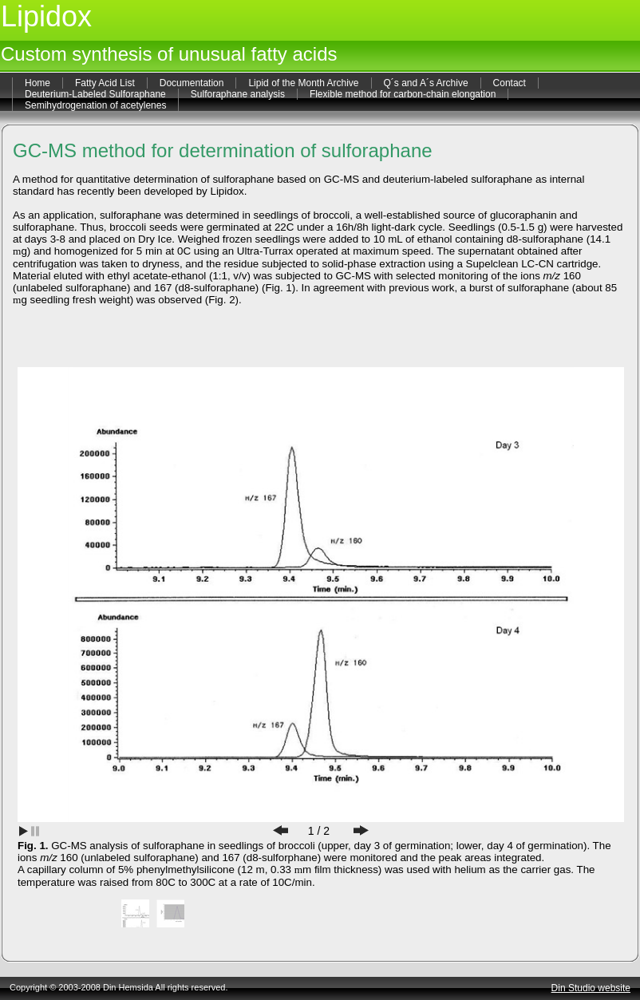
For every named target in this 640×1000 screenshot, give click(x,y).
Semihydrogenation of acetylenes (95, 105)
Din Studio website (590, 988)
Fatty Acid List (105, 83)
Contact (509, 83)
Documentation (192, 83)
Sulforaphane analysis (238, 94)
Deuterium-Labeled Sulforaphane (95, 94)
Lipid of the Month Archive (303, 83)
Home (37, 83)
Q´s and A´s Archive (426, 83)
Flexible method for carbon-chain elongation (403, 94)
